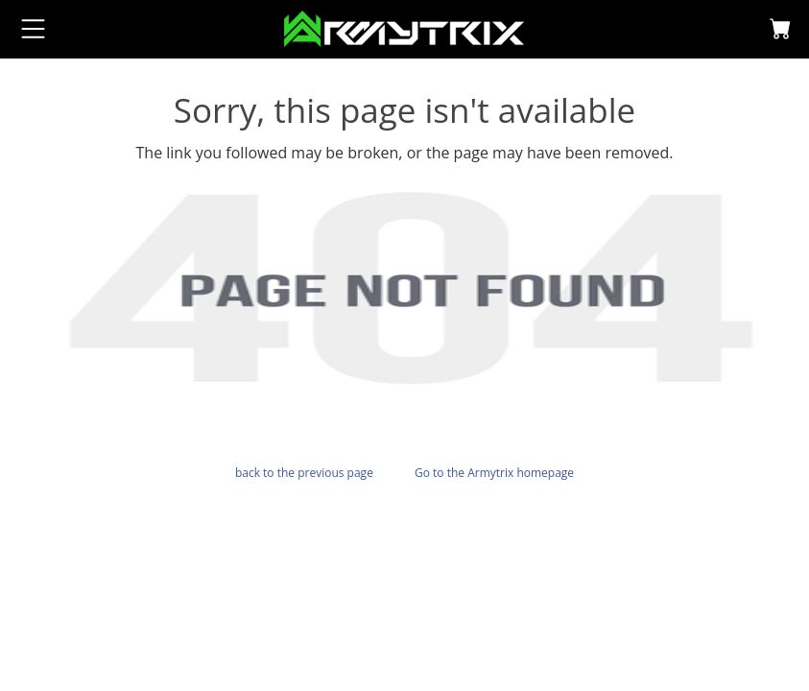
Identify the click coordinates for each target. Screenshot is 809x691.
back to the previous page (304, 473)
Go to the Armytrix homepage (494, 473)
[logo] (404, 27)
